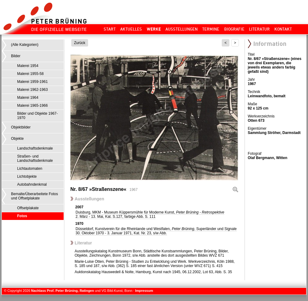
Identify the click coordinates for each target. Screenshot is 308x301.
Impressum (144, 290)
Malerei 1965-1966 (32, 105)
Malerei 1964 (27, 97)
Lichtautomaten (29, 168)
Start (110, 29)
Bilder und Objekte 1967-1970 (37, 115)
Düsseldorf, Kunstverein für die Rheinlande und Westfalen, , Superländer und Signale (156, 231)
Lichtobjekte (27, 176)
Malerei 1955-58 (30, 74)
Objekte (17, 138)
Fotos (22, 216)
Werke (154, 29)
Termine (210, 29)
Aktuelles (131, 29)
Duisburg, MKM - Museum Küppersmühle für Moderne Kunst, (150, 214)
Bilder (15, 56)
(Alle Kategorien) (24, 45)
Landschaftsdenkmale (35, 148)
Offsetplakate (28, 208)
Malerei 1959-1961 (32, 82)
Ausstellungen (181, 29)
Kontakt (283, 29)
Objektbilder (21, 127)
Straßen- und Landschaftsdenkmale (35, 158)
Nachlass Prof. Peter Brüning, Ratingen (62, 290)
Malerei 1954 (27, 66)
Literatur (259, 29)
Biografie (234, 29)
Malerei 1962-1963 (32, 89)
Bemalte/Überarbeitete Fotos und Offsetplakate (34, 196)
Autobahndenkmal (32, 184)
